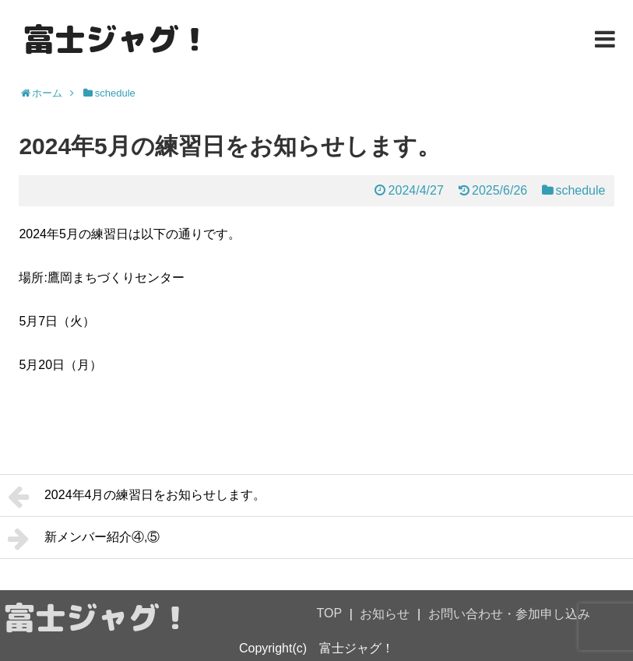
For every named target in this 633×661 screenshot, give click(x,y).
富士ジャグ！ (116, 39)
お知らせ (385, 614)
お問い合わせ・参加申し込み (509, 614)
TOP (330, 613)
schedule (580, 190)
